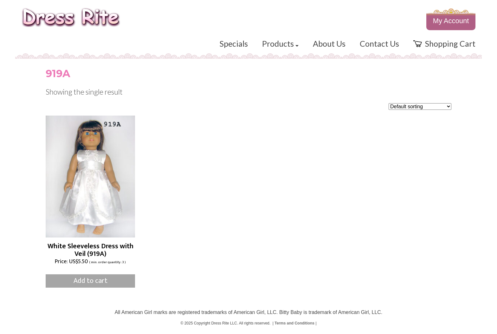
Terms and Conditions (294, 323)
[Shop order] (420, 106)
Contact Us (379, 43)
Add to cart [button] (90, 281)
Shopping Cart (444, 43)
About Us (329, 43)
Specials (234, 43)
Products (280, 43)
